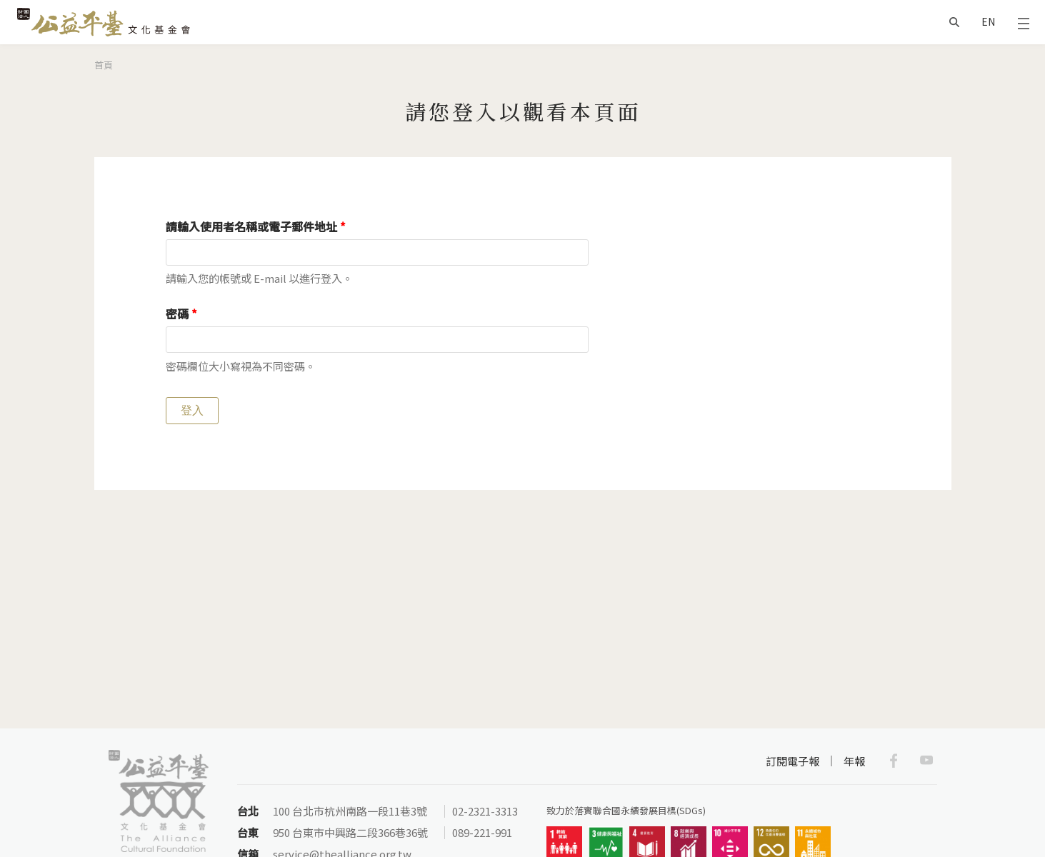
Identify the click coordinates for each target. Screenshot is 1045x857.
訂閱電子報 (792, 760)
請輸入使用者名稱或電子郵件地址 (256, 226)
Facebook (893, 760)
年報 (854, 760)
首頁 (103, 64)
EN (988, 21)
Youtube (926, 760)
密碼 (181, 313)
